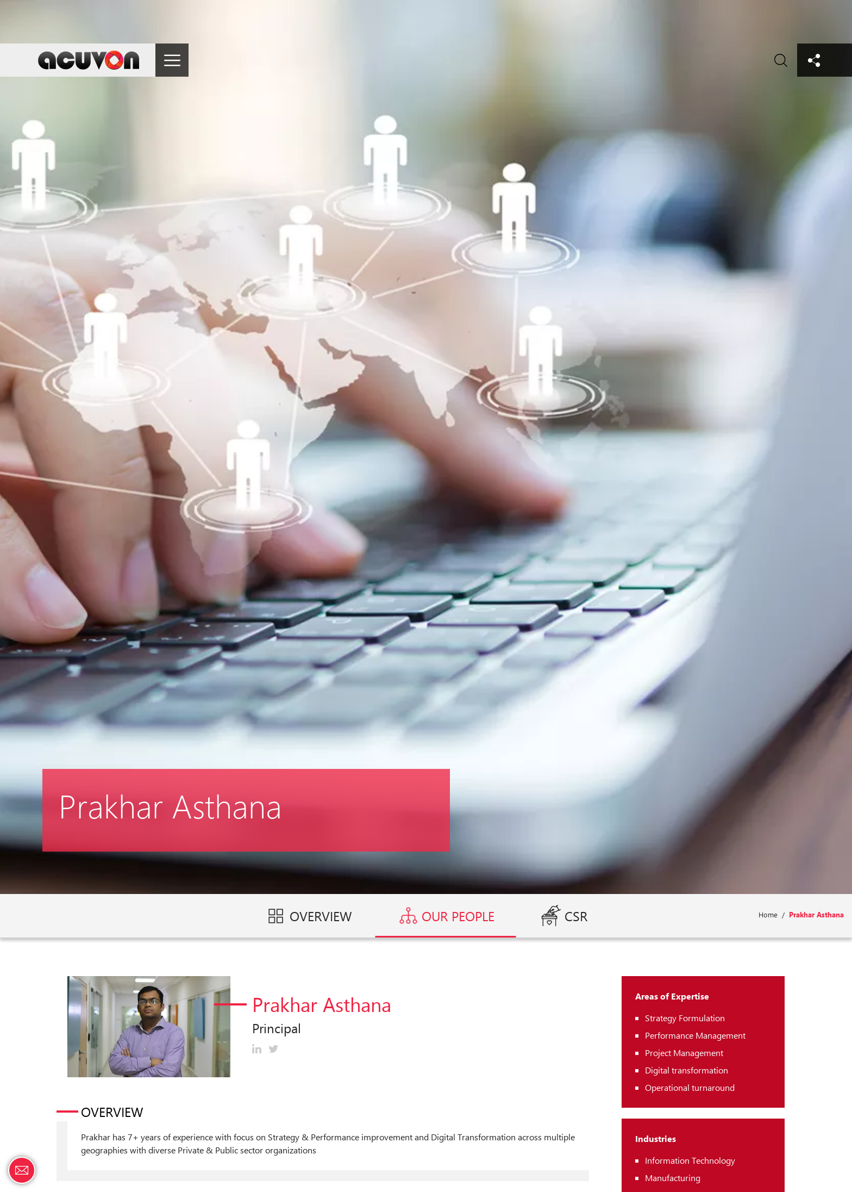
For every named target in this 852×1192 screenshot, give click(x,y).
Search (780, 60)
